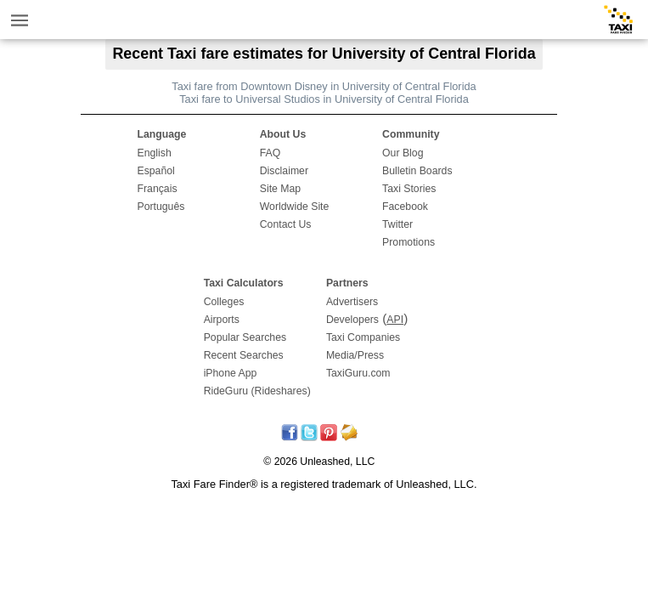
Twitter (397, 224)
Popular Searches (245, 337)
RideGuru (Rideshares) (257, 391)
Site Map (280, 189)
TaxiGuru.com (358, 373)
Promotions (408, 242)
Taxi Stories (409, 189)
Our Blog (402, 153)
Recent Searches (244, 355)
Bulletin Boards (417, 171)
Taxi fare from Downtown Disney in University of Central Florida (324, 86)
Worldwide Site (295, 206)
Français (157, 189)
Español (155, 171)
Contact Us (286, 224)
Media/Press (355, 355)
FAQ (270, 153)
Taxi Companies (363, 337)
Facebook (405, 206)
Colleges (224, 302)
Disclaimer (284, 171)
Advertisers (352, 302)
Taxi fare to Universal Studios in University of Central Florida (324, 99)
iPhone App (230, 373)
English (154, 153)
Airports (221, 320)
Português (160, 206)
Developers (352, 320)
